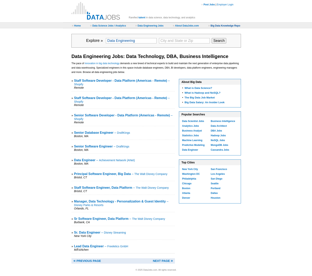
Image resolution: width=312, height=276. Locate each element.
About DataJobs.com (187, 25)
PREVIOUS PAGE (87, 260)
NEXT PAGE (163, 260)
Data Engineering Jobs (151, 25)
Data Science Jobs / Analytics (109, 25)
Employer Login (225, 4)
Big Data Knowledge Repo (225, 25)
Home (77, 25)
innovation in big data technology (102, 63)
